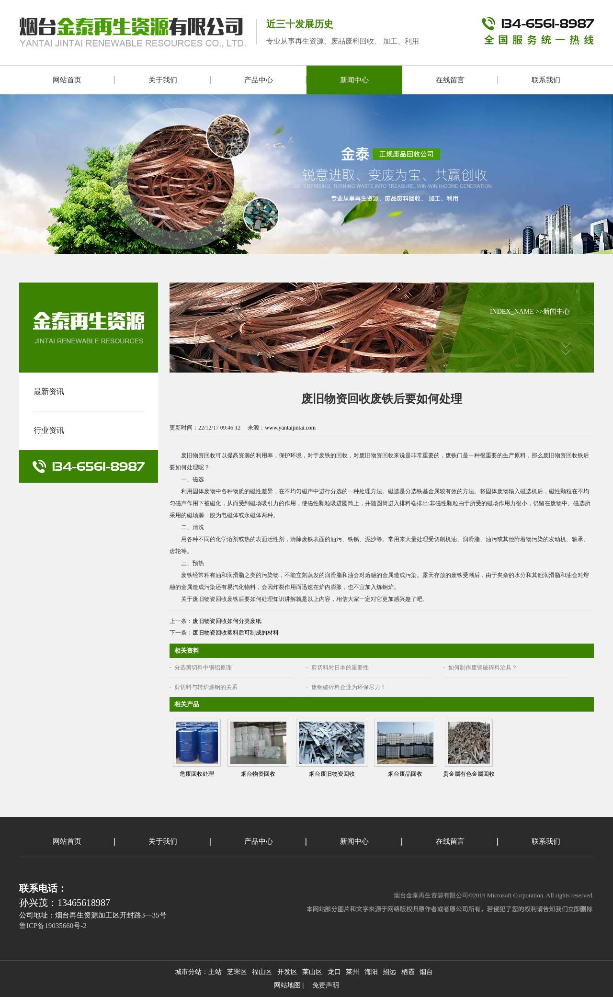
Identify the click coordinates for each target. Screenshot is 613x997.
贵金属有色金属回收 (469, 773)
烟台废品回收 (405, 773)
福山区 (262, 971)
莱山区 (312, 971)
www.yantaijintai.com (290, 427)
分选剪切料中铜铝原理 (203, 667)
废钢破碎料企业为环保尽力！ (348, 687)
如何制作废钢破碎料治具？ (482, 667)
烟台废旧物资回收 (332, 773)
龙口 (334, 971)
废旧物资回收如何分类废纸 (227, 621)
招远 (389, 971)
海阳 (371, 971)
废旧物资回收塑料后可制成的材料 (236, 632)
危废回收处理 (197, 773)
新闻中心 (556, 311)
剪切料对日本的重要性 (340, 667)
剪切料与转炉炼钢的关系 (206, 687)
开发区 (287, 971)
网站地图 (287, 985)
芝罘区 (237, 971)
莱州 (352, 971)
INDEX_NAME (512, 311)
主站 (215, 971)
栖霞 (408, 971)
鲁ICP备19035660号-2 (53, 925)
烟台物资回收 (258, 773)
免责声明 (325, 985)
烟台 (426, 971)
